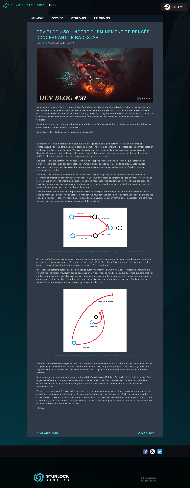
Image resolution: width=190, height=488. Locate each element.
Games (41, 5)
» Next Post (146, 433)
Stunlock (17, 5)
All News (37, 18)
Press (29, 5)
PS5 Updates (102, 18)
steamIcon (174, 7)
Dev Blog (57, 18)
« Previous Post (47, 433)
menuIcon (6, 5)
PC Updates (78, 18)
